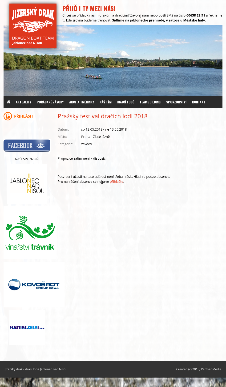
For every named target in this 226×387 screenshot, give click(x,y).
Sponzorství (176, 101)
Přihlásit (23, 116)
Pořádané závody (50, 101)
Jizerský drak (14, 369)
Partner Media (211, 369)
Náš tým (106, 101)
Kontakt (198, 101)
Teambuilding (150, 101)
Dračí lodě (125, 101)
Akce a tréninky (81, 101)
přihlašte (116, 181)
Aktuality (23, 101)
